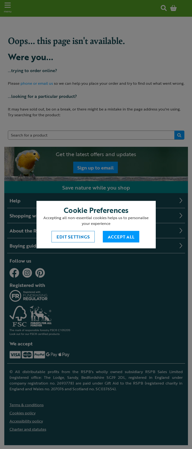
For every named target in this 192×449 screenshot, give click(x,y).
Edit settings (73, 236)
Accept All (121, 236)
